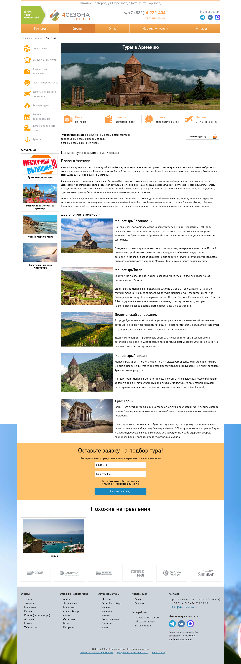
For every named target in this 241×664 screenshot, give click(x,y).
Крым (105, 627)
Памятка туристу (197, 136)
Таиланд (29, 603)
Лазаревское (70, 603)
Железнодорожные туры (39, 128)
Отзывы (139, 603)
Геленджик (69, 607)
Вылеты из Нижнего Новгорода (40, 94)
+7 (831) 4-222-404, (183, 603)
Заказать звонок (155, 18)
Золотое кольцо (111, 619)
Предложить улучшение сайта (132, 652)
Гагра (66, 623)
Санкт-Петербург (112, 603)
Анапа (66, 599)
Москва (106, 599)
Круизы (32, 139)
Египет (28, 623)
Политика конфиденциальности (96, 652)
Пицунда (68, 627)
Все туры (40, 28)
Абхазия (29, 619)
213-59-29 (201, 603)
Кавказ (106, 607)
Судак (66, 615)
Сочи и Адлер (71, 611)
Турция (28, 599)
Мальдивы (30, 607)
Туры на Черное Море (41, 82)
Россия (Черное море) (37, 615)
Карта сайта (158, 652)
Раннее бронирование (37, 116)
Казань (106, 615)
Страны (77, 28)
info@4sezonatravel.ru (185, 607)
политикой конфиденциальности (121, 484)
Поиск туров (35, 48)
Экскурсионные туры (40, 60)
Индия (28, 611)
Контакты (200, 28)
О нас (112, 28)
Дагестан (107, 623)
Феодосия (69, 619)
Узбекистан (30, 627)
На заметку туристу (155, 28)
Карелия (107, 611)
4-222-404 (146, 12)
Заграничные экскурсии (36, 71)
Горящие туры (36, 105)
